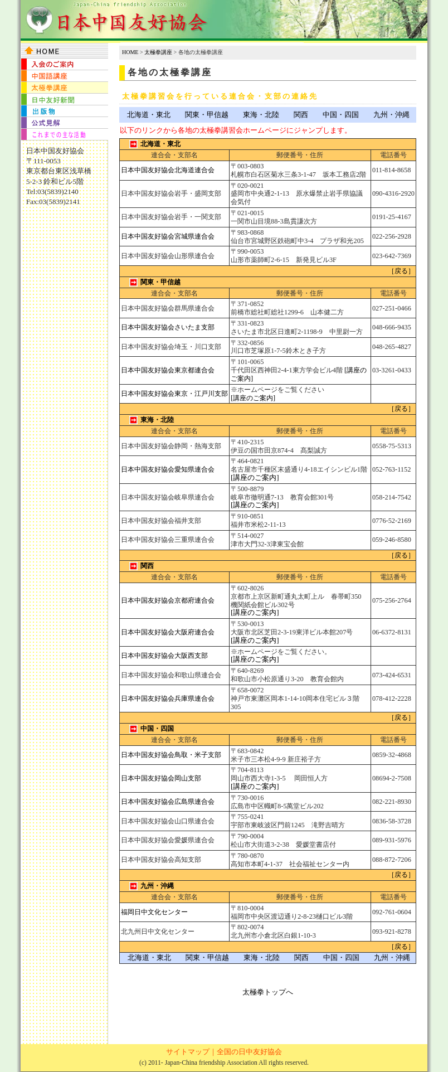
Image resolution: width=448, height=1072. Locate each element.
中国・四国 (341, 114)
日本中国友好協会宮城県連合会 (168, 236)
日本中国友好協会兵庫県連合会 (168, 698)
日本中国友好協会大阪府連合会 (168, 632)
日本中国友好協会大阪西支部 (164, 655)
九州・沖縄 (391, 114)
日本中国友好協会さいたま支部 (168, 327)
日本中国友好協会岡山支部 (161, 778)
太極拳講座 (158, 52)
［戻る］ (401, 271)
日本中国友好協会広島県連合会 (168, 802)
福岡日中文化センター (154, 912)
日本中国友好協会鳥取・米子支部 (171, 755)
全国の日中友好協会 (249, 1051)
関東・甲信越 (206, 114)
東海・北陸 (261, 114)
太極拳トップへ (267, 992)
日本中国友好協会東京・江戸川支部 (174, 393)
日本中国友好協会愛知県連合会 (168, 469)
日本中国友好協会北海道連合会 (168, 170)
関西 (301, 114)
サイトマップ (188, 1051)
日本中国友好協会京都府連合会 (168, 600)
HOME (130, 52)
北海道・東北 (149, 114)
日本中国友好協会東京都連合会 (168, 370)
